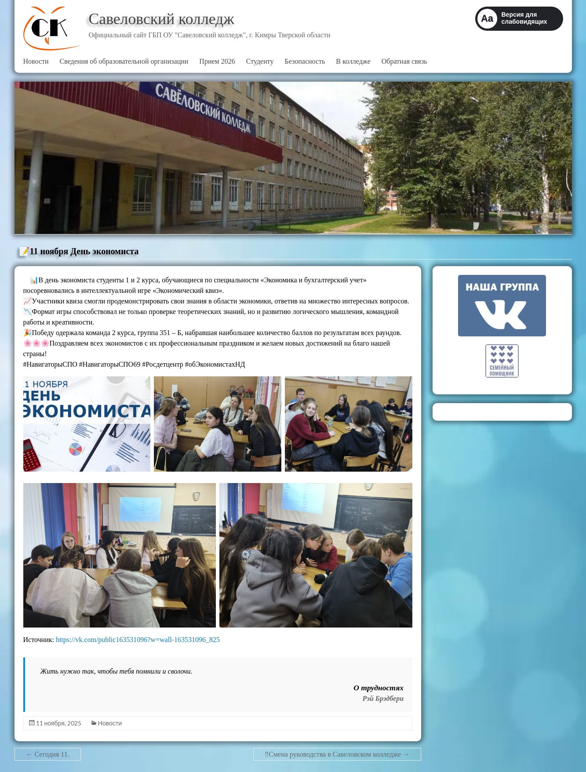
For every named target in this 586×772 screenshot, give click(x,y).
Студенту (260, 61)
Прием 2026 (217, 61)
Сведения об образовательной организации (124, 61)
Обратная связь (404, 61)
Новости (36, 61)
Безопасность (305, 61)
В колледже (353, 61)
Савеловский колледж (162, 19)
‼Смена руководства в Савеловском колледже (337, 754)
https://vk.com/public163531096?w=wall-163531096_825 (138, 639)
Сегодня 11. (47, 754)
